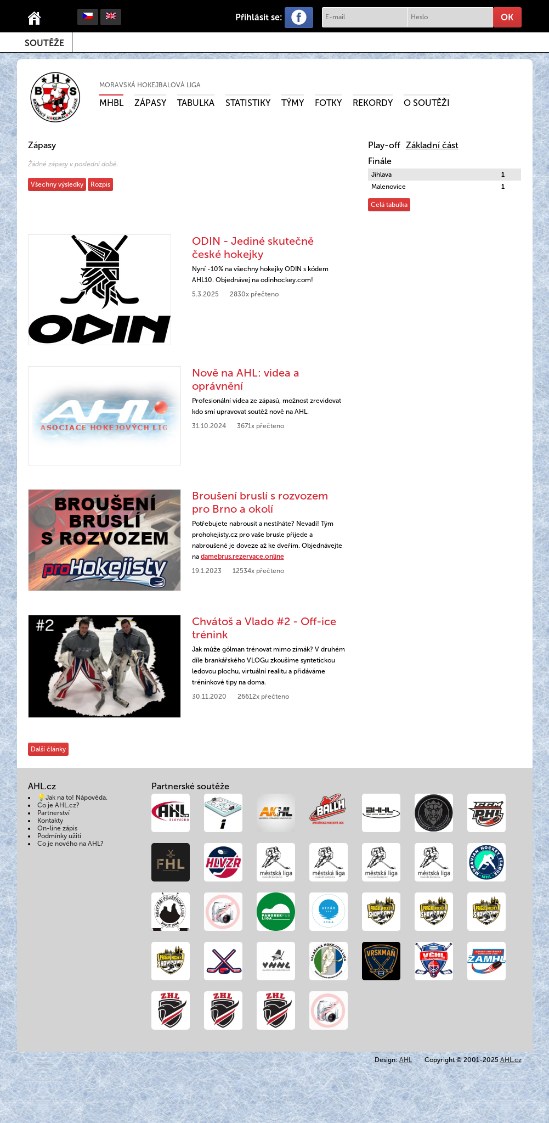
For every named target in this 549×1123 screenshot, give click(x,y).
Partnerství (53, 813)
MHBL (111, 103)
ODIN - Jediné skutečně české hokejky (253, 247)
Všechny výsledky (57, 184)
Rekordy (373, 103)
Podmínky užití (59, 836)
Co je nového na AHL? (70, 843)
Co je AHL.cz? (58, 805)
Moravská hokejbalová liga (150, 85)
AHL (405, 1060)
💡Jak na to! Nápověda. (72, 797)
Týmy (292, 103)
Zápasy (150, 103)
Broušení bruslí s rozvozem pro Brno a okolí (260, 502)
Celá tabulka (389, 205)
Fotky (328, 103)
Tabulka (195, 103)
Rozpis (100, 184)
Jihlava (381, 174)
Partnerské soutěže (190, 786)
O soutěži (427, 103)
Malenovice (388, 186)
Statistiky (247, 103)
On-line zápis (57, 828)
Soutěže (44, 43)
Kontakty (50, 820)
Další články (48, 749)
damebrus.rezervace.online (242, 556)
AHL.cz (511, 1060)
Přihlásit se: (258, 17)
